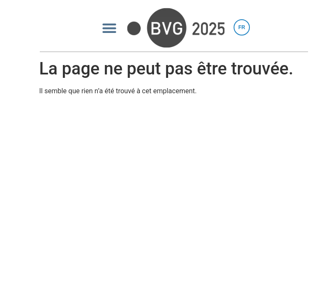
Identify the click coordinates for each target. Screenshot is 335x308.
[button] (109, 28)
